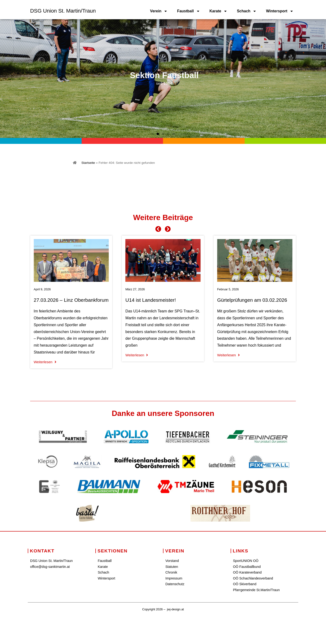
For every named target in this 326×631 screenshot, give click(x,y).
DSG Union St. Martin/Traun (63, 11)
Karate (219, 11)
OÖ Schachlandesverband (253, 578)
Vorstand (172, 561)
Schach (246, 11)
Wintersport (279, 11)
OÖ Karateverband (247, 572)
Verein (159, 11)
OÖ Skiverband (244, 584)
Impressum (173, 578)
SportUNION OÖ (245, 561)
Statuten (171, 567)
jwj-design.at (175, 609)
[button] (152, 134)
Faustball (188, 11)
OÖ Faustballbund (247, 567)
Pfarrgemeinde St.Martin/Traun (256, 590)
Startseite (88, 163)
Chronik (171, 572)
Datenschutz (174, 584)
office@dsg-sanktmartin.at (50, 567)
